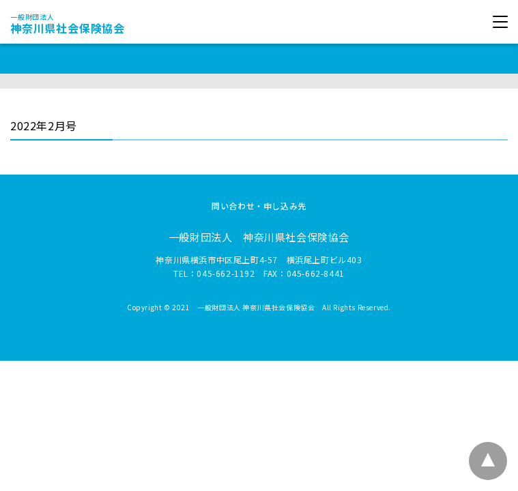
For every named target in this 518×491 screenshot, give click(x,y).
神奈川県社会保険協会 (67, 24)
